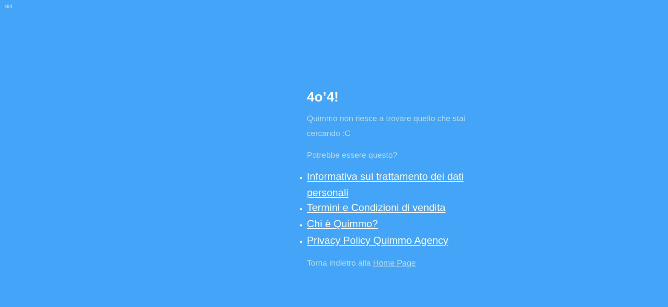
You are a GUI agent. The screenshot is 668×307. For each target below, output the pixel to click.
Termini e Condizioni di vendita (376, 207)
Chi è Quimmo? (342, 223)
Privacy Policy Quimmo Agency (377, 240)
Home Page (394, 262)
